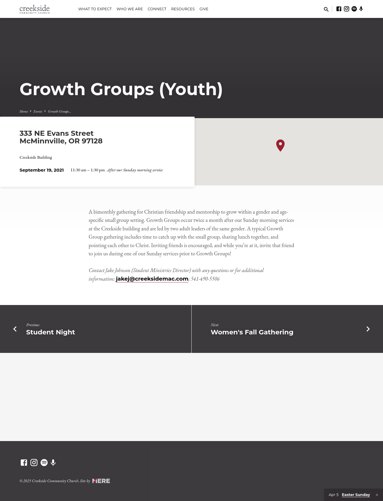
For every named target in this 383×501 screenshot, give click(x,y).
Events (38, 111)
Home (24, 111)
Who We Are (129, 9)
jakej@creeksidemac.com (152, 278)
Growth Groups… (59, 111)
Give (204, 9)
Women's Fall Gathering (252, 332)
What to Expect (95, 9)
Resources (183, 9)
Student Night (50, 332)
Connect (157, 9)
